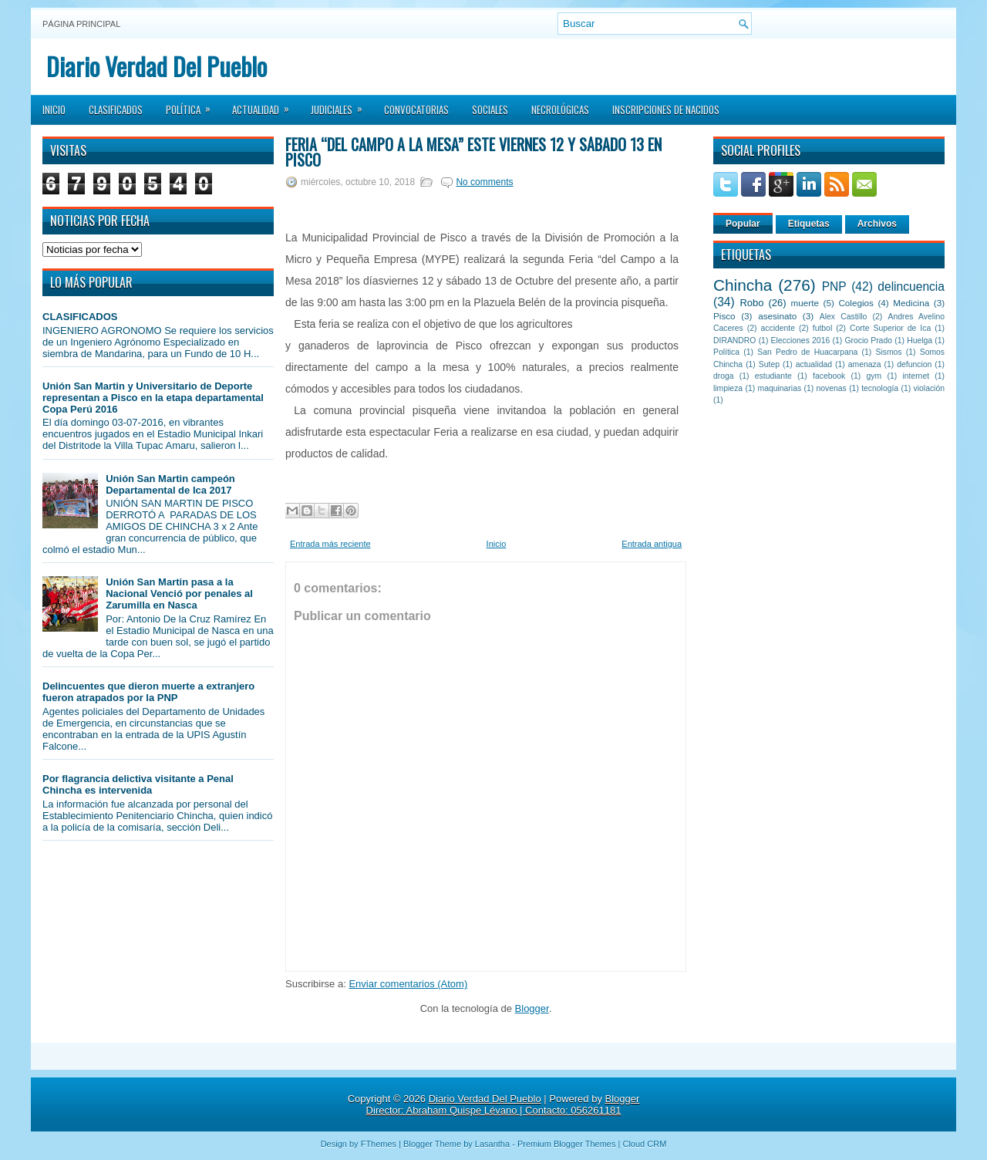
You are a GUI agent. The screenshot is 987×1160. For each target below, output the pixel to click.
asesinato (777, 316)
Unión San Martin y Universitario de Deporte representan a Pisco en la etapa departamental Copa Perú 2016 (153, 397)
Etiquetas (809, 223)
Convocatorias (416, 109)
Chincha (742, 285)
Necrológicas (560, 109)
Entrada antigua (652, 543)
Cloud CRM (644, 1143)
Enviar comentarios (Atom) (408, 984)
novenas (832, 388)
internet (915, 376)
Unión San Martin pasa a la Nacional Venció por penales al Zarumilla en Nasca (179, 593)
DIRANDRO (734, 340)
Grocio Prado (868, 340)
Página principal (81, 24)
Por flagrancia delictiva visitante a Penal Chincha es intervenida (138, 784)
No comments (484, 182)
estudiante (773, 376)
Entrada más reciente (330, 543)
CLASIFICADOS (80, 316)
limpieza (728, 388)
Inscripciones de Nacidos (665, 109)
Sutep (769, 364)
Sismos (888, 352)
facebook (829, 376)
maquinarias (780, 388)
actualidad (814, 364)
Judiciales (341, 105)
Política (193, 105)
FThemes (378, 1143)
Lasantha (492, 1143)
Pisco (724, 316)
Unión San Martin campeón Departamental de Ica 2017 (170, 484)
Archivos (877, 223)
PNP (834, 286)
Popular (743, 223)
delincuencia (911, 286)
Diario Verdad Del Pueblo (156, 66)
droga (723, 376)
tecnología (879, 388)
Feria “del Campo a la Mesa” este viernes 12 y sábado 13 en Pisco (473, 152)
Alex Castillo (843, 316)
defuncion (914, 364)
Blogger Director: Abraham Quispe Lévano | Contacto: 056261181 (503, 1104)
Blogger (532, 1008)
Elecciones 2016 (800, 340)
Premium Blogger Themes (566, 1143)
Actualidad (265, 105)
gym (874, 376)
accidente (778, 328)
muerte (805, 303)
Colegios (855, 303)
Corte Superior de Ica (890, 328)
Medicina (911, 303)
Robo (751, 303)
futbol (822, 328)
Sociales (490, 109)
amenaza (864, 364)
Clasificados (116, 109)
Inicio (54, 109)
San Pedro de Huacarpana (807, 352)
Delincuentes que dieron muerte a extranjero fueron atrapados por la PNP (148, 691)
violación (929, 388)
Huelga (919, 340)
